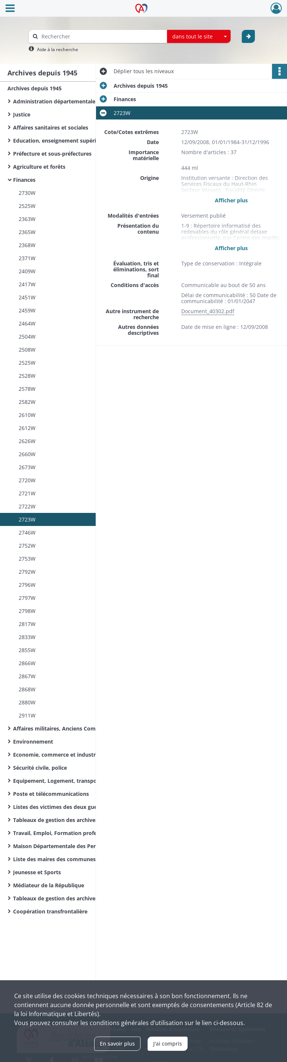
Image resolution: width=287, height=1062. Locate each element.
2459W (27, 310)
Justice (21, 114)
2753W (27, 558)
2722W (27, 506)
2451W (27, 297)
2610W (27, 414)
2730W (27, 192)
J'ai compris (167, 1043)
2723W (27, 519)
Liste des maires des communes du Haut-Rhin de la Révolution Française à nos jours (88, 859)
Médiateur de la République (48, 885)
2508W (27, 349)
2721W (27, 493)
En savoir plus (117, 1043)
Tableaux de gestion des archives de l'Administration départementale (88, 819)
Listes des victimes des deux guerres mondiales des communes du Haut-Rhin (88, 806)
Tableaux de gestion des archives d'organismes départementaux (88, 898)
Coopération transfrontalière (50, 911)
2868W (27, 689)
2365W (27, 232)
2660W (27, 454)
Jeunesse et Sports (37, 872)
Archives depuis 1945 (34, 88)
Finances (24, 179)
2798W (27, 610)
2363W (27, 218)
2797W (27, 597)
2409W (27, 271)
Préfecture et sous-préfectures (52, 153)
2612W (27, 428)
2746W (27, 532)
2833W (27, 637)
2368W (27, 245)
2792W (27, 571)
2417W (27, 284)
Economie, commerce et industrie (56, 754)
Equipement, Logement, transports (58, 780)
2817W (27, 623)
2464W (27, 323)
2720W (27, 480)
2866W (27, 663)
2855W (27, 650)
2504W (27, 336)
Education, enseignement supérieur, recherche (73, 140)
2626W (27, 441)
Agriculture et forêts (39, 166)
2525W (27, 205)
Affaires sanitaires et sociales (50, 127)
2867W (27, 676)
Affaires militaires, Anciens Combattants (65, 728)
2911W (27, 715)
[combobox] (199, 36)
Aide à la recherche (57, 49)
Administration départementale (54, 101)
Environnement (33, 741)
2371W (27, 258)
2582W (27, 401)
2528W (27, 375)
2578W (27, 388)
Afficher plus (231, 200)
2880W (27, 702)
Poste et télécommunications (51, 793)
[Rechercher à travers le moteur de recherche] (101, 36)
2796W (27, 584)
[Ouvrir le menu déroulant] (10, 8)
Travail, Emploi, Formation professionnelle (68, 833)
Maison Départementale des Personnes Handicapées (80, 846)
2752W (27, 545)
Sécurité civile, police (40, 767)
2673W (27, 467)
